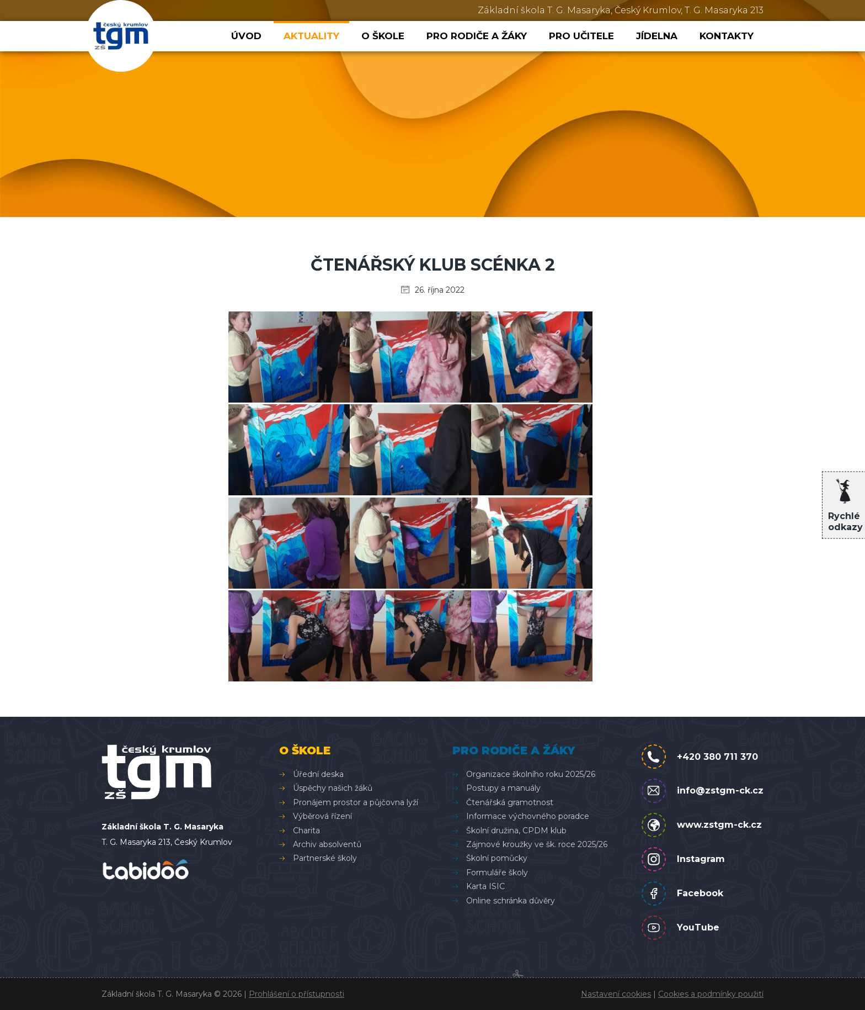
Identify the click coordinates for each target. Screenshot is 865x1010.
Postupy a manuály (503, 788)
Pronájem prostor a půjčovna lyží (355, 802)
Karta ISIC (485, 886)
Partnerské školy (325, 858)
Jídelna (656, 35)
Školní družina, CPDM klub (516, 831)
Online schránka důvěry (510, 901)
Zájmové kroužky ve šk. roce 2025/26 (536, 844)
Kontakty (727, 35)
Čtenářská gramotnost (509, 802)
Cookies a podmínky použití (710, 994)
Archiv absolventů (327, 844)
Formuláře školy (497, 872)
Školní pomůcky (496, 858)
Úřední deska (318, 774)
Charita (306, 831)
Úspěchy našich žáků (332, 788)
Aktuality (311, 35)
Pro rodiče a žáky (476, 35)
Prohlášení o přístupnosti (296, 994)
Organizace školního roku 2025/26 (530, 774)
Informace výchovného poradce (527, 816)
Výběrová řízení (322, 816)
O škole (382, 35)
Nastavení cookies (616, 994)
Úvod (246, 35)
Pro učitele (581, 35)
